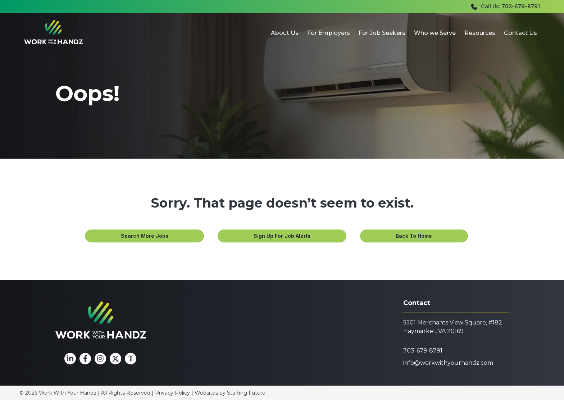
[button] (144, 235)
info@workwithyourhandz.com (448, 362)
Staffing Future (246, 393)
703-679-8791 (521, 6)
